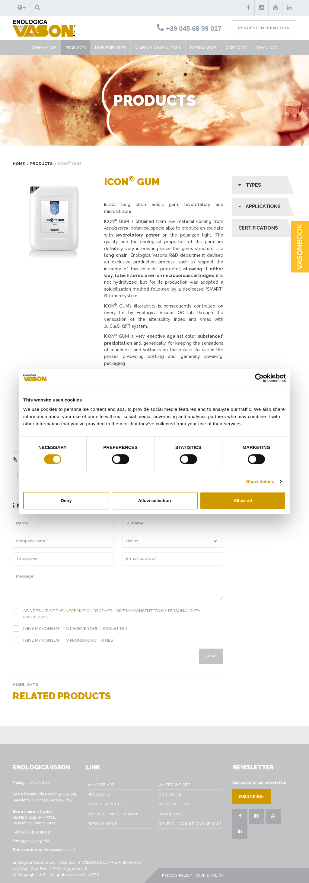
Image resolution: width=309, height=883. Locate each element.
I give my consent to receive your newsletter (73, 629)
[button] (21, 8)
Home (19, 163)
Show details (260, 481)
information (79, 610)
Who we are (44, 48)
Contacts (236, 48)
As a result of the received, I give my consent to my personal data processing (109, 613)
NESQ (93, 874)
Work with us (174, 804)
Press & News (203, 48)
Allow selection (154, 500)
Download (266, 48)
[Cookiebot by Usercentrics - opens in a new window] (259, 377)
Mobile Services (110, 48)
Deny (66, 500)
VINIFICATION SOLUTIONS (158, 48)
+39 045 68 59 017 (189, 28)
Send (211, 656)
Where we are (174, 785)
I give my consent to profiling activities (66, 640)
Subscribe (251, 796)
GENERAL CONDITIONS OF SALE (190, 824)
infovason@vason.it (59, 850)
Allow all (243, 500)
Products (76, 48)
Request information (264, 28)
